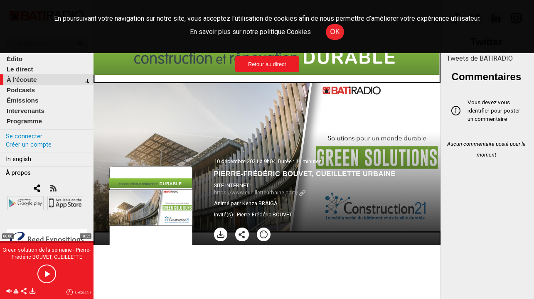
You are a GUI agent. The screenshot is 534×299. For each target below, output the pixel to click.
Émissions (23, 100)
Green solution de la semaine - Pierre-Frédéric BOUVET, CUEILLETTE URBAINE (46, 257)
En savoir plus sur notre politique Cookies (250, 32)
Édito (14, 58)
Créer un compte (29, 144)
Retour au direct (267, 64)
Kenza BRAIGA (260, 203)
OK (335, 31)
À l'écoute (22, 79)
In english (18, 159)
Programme (24, 121)
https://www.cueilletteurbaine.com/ (259, 192)
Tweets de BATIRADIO (480, 58)
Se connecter (24, 136)
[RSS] (53, 189)
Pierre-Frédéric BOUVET (264, 214)
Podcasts (21, 89)
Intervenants (25, 110)
